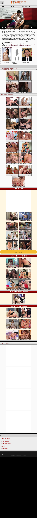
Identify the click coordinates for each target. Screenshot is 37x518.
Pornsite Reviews (6, 443)
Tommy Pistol (27, 45)
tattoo (16, 44)
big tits (24, 44)
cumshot (7, 44)
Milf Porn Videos (6, 438)
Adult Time (5, 7)
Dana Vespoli (12, 45)
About (3, 446)
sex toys (33, 44)
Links (3, 445)
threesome (29, 44)
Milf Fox (18, 2)
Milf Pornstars (5, 441)
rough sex (12, 44)
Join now (18, 252)
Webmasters (5, 448)
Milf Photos (4, 440)
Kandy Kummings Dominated (17, 29)
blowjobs (20, 44)
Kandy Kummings (19, 45)
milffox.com (12, 454)
